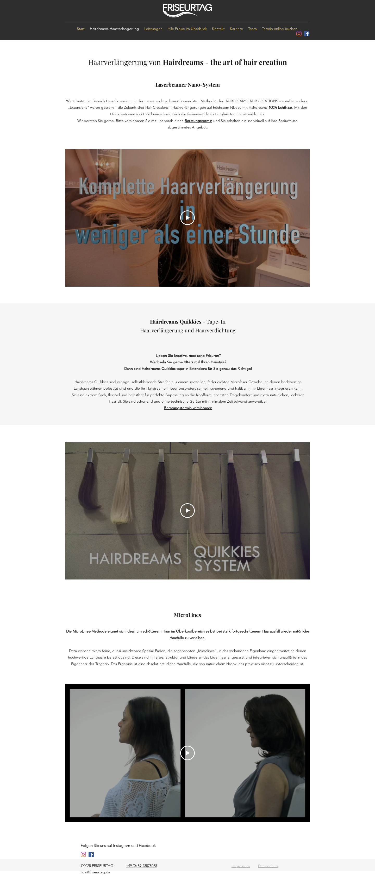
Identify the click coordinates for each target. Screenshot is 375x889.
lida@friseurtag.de (95, 872)
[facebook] (306, 33)
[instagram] (299, 33)
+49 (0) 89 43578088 (141, 865)
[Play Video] (187, 217)
